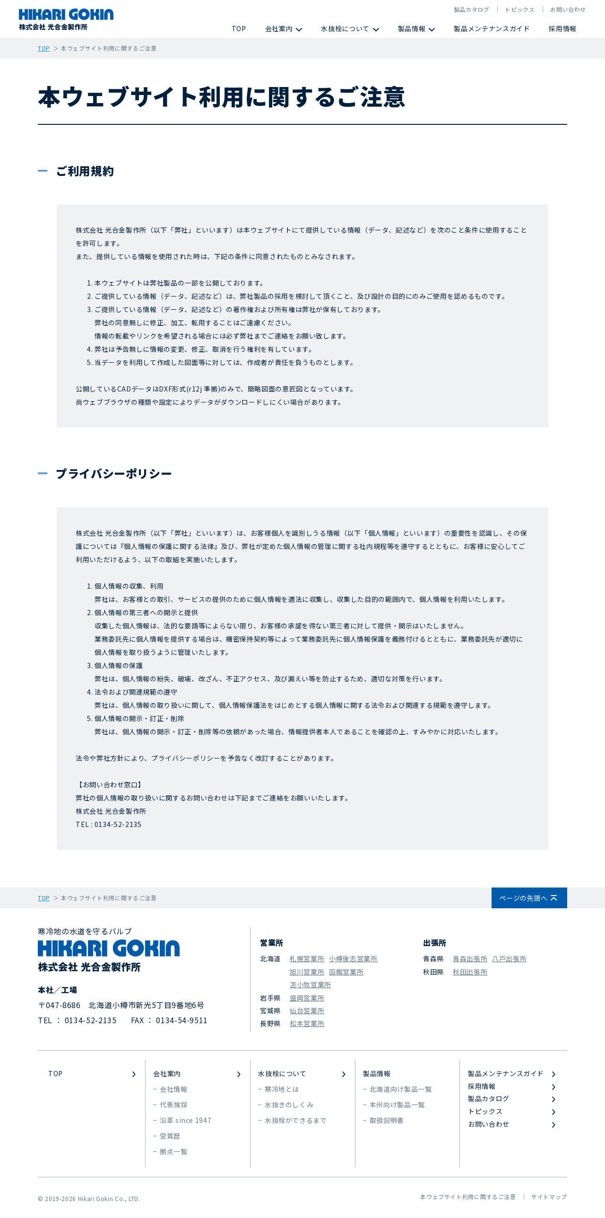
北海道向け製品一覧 (401, 1089)
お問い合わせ (568, 9)
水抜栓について (345, 28)
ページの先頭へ (523, 898)
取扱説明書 (387, 1120)
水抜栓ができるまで (296, 1120)
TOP (239, 28)
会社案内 (279, 28)
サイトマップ (549, 1196)
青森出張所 (470, 958)
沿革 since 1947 (185, 1120)
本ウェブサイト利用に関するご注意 (468, 1196)
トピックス (520, 9)
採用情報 (563, 28)
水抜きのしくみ (289, 1104)
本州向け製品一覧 (397, 1104)
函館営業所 (346, 971)
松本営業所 (307, 1023)
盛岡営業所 (307, 997)
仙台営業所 (307, 1010)
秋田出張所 (470, 971)
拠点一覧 (174, 1151)
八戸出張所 (509, 958)
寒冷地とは (282, 1089)
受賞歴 (170, 1135)
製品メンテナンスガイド (492, 28)
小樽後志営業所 (353, 958)
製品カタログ (472, 9)
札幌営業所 (307, 958)
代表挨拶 (174, 1104)
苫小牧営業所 (310, 984)
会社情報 (174, 1089)
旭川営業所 (307, 971)
